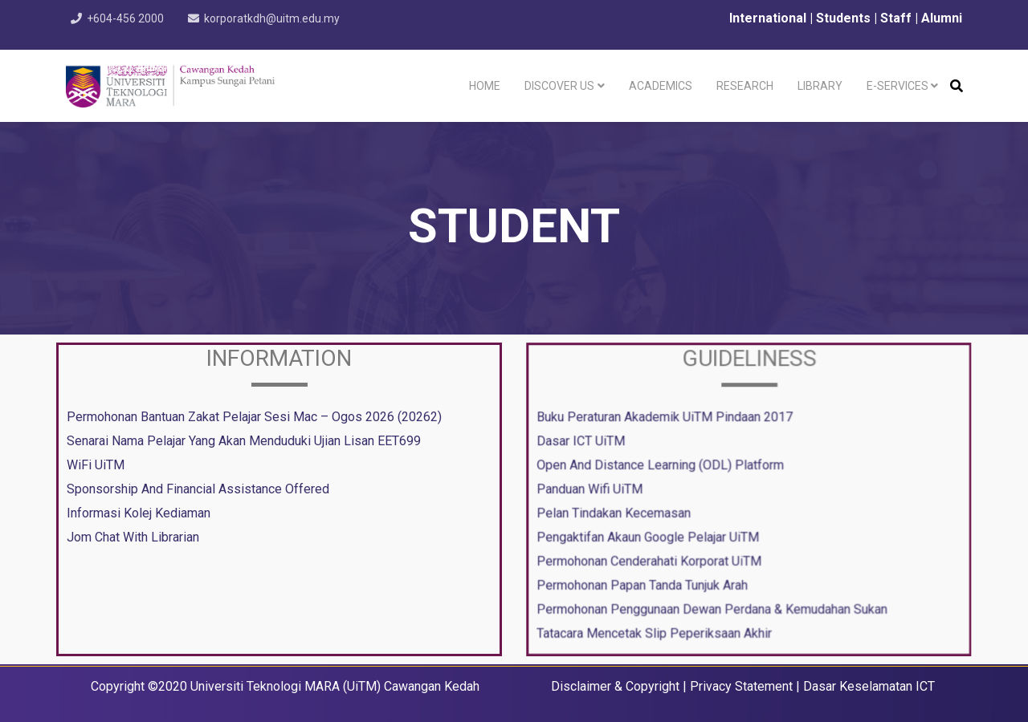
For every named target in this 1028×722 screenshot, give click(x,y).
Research (744, 85)
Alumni (941, 18)
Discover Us (559, 85)
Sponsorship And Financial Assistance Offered (198, 489)
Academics (660, 85)
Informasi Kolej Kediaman (138, 513)
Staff (896, 18)
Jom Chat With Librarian (133, 537)
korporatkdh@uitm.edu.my (276, 18)
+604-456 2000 (126, 18)
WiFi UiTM (95, 465)
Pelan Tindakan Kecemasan (617, 512)
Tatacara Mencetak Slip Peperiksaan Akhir (656, 629)
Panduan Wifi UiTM (593, 488)
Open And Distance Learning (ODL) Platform (662, 465)
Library (820, 85)
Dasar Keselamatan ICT (869, 686)
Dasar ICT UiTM (585, 442)
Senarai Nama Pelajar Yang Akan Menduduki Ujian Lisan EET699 (244, 440)
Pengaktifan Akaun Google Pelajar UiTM (650, 536)
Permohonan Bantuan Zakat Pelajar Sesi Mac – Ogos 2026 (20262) (254, 416)
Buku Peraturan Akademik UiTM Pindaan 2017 (666, 419)
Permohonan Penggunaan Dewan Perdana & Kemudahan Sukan (712, 605)
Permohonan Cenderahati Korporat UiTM (651, 559)
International (766, 18)
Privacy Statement (741, 686)
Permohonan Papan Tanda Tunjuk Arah (645, 582)
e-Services (897, 85)
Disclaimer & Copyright (615, 686)
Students (845, 18)
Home (484, 85)
